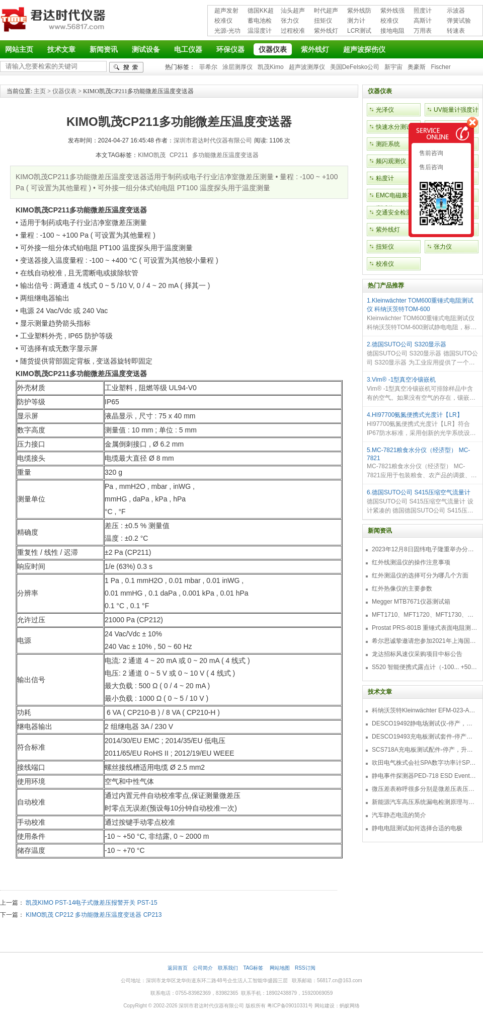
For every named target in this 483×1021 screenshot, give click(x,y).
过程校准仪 (293, 31)
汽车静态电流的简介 (399, 815)
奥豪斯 (417, 66)
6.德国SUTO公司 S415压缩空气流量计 (418, 492)
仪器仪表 (273, 49)
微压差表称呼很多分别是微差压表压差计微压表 (424, 788)
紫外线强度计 (392, 11)
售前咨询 (430, 153)
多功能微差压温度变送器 (225, 155)
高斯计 (423, 20)
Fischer (440, 66)
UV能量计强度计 (456, 109)
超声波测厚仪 (307, 66)
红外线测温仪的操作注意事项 (411, 562)
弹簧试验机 (459, 21)
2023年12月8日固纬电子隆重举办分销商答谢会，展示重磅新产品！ (424, 549)
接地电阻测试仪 (392, 31)
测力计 (356, 20)
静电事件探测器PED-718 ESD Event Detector (424, 775)
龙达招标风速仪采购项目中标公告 (417, 654)
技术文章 (61, 49)
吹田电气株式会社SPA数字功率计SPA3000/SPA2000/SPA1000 (424, 762)
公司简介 (203, 968)
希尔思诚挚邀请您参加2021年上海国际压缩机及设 (424, 640)
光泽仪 (385, 109)
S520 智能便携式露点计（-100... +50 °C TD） (424, 667)
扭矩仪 (323, 20)
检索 (126, 67)
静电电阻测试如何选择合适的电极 (417, 828)
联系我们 (228, 968)
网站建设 (324, 1005)
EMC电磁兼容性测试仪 (398, 202)
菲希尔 (208, 66)
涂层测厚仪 (237, 66)
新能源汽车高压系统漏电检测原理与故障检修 (424, 802)
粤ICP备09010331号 (290, 1005)
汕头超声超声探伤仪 (293, 11)
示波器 (456, 10)
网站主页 (19, 49)
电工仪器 (188, 49)
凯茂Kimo (270, 66)
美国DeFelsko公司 (355, 66)
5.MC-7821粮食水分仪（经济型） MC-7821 (418, 454)
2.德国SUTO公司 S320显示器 (406, 344)
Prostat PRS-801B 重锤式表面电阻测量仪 (424, 627)
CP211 (179, 155)
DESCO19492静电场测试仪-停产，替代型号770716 (424, 723)
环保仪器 (230, 49)
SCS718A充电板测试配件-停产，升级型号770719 (424, 749)
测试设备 (146, 49)
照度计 (423, 10)
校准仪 (223, 20)
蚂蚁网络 (350, 1005)
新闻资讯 (104, 49)
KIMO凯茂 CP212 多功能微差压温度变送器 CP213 (94, 914)
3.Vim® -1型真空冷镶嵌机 (401, 379)
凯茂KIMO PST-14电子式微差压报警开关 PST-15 (91, 902)
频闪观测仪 (391, 161)
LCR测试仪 (359, 31)
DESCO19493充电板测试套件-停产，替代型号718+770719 (424, 736)
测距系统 (388, 144)
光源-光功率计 (227, 31)
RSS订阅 (305, 968)
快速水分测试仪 (397, 126)
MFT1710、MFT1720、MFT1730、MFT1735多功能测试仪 (424, 614)
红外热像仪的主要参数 (402, 588)
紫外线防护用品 (359, 11)
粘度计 (385, 178)
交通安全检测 (394, 212)
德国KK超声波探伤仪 (261, 11)
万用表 (423, 30)
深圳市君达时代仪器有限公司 (54, 21)
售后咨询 (430, 167)
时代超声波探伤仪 (326, 11)
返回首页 (178, 968)
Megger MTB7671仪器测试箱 (411, 601)
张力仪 (290, 20)
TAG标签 (254, 968)
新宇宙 (393, 66)
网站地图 (280, 968)
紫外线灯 (326, 30)
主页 (40, 91)
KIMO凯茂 (152, 155)
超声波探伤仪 (364, 49)
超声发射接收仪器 (226, 11)
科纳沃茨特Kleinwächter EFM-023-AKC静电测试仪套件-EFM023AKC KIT (424, 710)
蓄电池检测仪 (260, 21)
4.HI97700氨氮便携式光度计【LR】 (415, 414)
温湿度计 (260, 30)
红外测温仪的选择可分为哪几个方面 (420, 575)
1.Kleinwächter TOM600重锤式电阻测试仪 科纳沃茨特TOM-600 (420, 305)
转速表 (456, 30)
